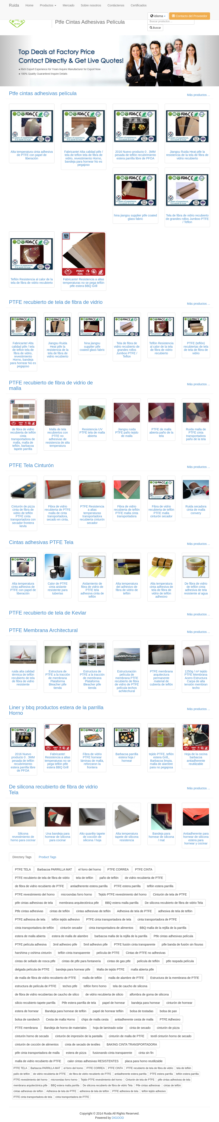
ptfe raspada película (180, 961)
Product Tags (47, 857)
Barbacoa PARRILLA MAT (54, 869)
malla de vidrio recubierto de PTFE (38, 1061)
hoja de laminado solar (108, 1027)
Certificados (138, 5)
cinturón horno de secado (32, 1036)
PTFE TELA (23, 869)
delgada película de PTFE (32, 969)
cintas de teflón (60, 911)
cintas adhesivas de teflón (93, 911)
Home (29, 5)
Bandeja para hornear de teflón (65, 1011)
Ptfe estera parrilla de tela (79, 1002)
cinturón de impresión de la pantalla (78, 1036)
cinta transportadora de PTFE (157, 919)
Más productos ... (198, 95)
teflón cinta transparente (74, 952)
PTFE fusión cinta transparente (134, 944)
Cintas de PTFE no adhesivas (145, 952)
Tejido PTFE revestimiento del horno (122, 894)
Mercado (68, 5)
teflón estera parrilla (160, 886)
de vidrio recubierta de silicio (104, 994)
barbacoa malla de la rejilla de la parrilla (121, 936)
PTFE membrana (26, 1027)
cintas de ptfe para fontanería (81, 961)
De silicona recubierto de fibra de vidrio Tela (53, 789)
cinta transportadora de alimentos (111, 927)
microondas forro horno (76, 894)
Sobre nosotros (91, 5)
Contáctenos (116, 5)
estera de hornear (27, 1011)
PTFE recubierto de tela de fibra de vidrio (56, 302)
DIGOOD (118, 1117)
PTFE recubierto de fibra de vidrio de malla (51, 385)
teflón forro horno (95, 986)
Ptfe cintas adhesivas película (43, 93)
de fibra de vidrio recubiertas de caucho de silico (47, 994)
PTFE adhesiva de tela (30, 919)
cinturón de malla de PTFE (126, 1036)
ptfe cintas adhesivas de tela (34, 902)
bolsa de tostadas (141, 1011)
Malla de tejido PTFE (110, 969)
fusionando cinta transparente (112, 1052)
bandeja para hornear (145, 1002)
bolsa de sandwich (27, 1019)
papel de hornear (113, 1002)
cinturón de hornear (179, 1002)
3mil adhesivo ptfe (65, 944)
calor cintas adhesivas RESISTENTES (92, 1061)
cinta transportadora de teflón (34, 927)
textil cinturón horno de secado (171, 1036)
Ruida (14, 5)
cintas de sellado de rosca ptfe (35, 961)
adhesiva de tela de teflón (175, 911)
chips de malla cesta (94, 1019)
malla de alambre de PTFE (126, 977)
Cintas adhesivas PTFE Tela (41, 542)
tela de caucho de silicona (130, 986)
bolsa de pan (168, 1011)
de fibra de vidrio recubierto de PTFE (39, 886)
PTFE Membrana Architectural (43, 630)
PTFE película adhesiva (31, 944)
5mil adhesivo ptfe (95, 944)
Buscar (155, 27)
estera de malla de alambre (70, 936)
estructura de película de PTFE (35, 986)
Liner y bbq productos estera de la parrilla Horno (56, 710)
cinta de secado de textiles (82, 1044)
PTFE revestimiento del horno (35, 894)
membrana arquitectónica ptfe (79, 902)
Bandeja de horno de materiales (65, 1027)
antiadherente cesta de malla (134, 1019)
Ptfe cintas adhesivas (29, 911)
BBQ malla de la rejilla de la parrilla (163, 927)
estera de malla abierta (30, 936)
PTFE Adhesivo (170, 1019)
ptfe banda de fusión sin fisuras (182, 944)
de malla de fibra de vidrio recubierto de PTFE (45, 977)
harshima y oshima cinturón (33, 952)
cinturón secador (71, 927)
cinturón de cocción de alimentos (37, 1044)
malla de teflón (92, 977)
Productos (48, 5)
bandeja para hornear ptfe (73, 969)
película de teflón (148, 961)
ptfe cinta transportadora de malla (37, 1052)
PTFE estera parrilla (127, 886)
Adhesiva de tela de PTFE (134, 911)
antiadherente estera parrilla (89, 886)
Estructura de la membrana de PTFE (174, 977)
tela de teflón (84, 877)
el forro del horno (89, 869)
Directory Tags (21, 857)
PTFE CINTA (143, 869)
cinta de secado (140, 1027)
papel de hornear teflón (108, 1011)
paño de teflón (108, 877)
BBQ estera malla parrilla (122, 902)
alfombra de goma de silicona (149, 994)
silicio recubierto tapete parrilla (35, 1002)
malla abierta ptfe (142, 969)
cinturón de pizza (168, 1027)
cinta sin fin (146, 1052)
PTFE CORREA (118, 869)
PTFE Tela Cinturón (31, 465)
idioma (158, 16)
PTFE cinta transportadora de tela (108, 919)
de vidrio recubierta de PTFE (144, 877)
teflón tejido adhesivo (66, 919)
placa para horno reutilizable (144, 1061)
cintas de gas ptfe (119, 961)
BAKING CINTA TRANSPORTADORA (132, 1044)
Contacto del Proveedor (189, 16)
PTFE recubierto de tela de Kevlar (47, 613)
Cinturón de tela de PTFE (170, 894)
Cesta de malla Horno (60, 1019)
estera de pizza (76, 1052)
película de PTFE (107, 952)
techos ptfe (70, 986)
